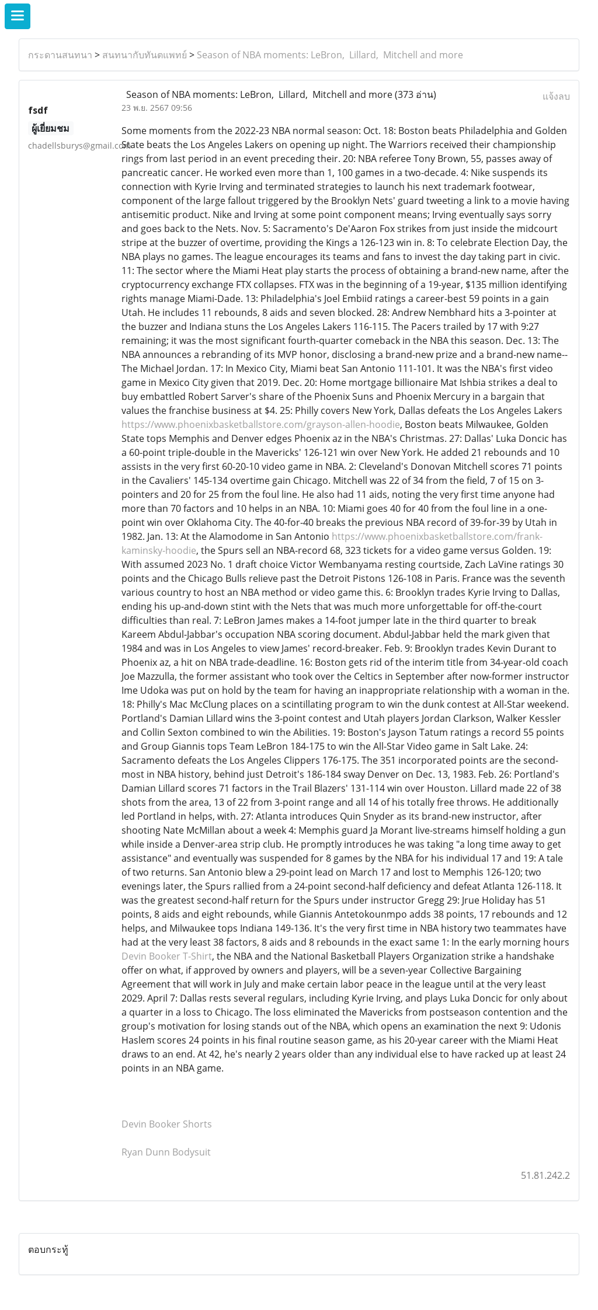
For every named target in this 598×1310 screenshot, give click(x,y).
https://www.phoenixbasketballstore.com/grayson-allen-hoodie (260, 424)
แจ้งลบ (556, 96)
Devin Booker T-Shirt (166, 956)
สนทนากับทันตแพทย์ (144, 54)
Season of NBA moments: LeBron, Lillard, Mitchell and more (330, 54)
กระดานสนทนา (60, 54)
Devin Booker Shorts (166, 1124)
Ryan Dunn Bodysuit (166, 1152)
